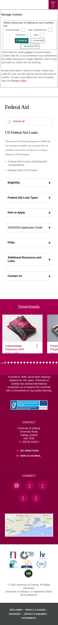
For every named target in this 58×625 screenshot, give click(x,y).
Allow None (38, 40)
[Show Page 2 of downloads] (8, 362)
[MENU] (53, 4)
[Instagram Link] (16, 485)
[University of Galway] (16, 93)
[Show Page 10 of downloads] (34, 362)
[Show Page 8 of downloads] (27, 362)
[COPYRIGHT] (16, 614)
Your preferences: (37, 30)
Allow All (23, 40)
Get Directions (29, 450)
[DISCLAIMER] (17, 610)
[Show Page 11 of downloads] (37, 362)
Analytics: (20, 35)
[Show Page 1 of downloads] (5, 362)
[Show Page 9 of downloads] (31, 362)
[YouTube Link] (42, 485)
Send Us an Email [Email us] (30, 456)
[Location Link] (29, 534)
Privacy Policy (18, 80)
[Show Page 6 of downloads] (21, 362)
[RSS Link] (36, 498)
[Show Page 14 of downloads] (47, 362)
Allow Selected (31, 46)
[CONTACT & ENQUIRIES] (36, 614)
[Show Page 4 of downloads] (15, 362)
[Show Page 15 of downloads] (50, 362)
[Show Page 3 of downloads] (11, 362)
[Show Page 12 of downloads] (40, 362)
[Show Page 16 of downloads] (53, 362)
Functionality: (13, 30)
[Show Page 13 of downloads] (44, 362)
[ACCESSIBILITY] (29, 618)
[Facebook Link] (29, 485)
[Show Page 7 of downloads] (24, 362)
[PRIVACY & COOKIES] (36, 610)
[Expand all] (29, 121)
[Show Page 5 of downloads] (18, 362)
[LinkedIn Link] (23, 498)
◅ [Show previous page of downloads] (1, 363)
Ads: (36, 35)
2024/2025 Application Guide (25, 227)
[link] (13, 555)
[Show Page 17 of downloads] (56, 362)
